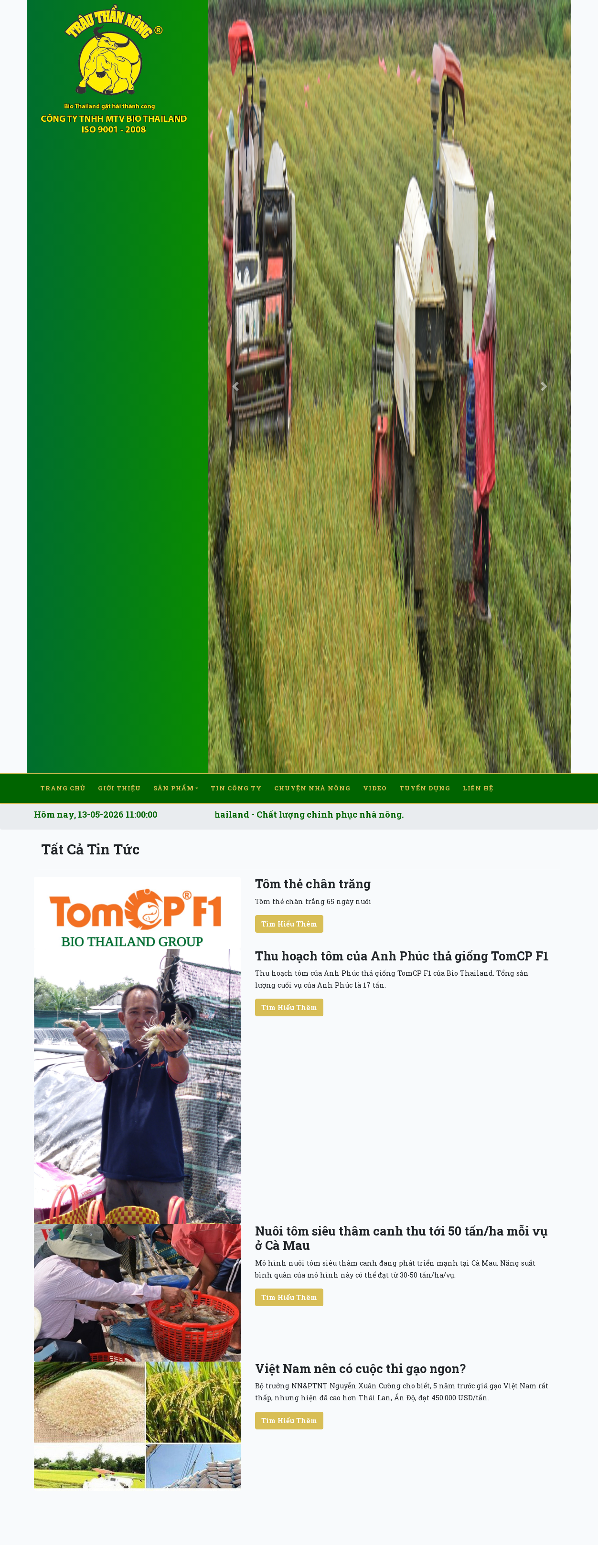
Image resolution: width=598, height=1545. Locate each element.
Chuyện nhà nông (312, 785)
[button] (235, 386)
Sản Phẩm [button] (173, 785)
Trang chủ (62, 785)
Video (375, 785)
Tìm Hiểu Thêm (289, 917)
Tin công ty (236, 785)
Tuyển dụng (424, 785)
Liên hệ (478, 785)
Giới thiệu (119, 785)
